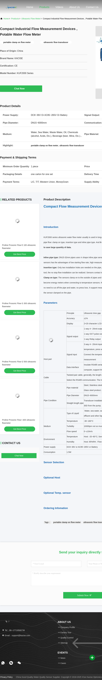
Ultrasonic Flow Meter (30, 19)
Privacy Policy (6, 677)
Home (29, 7)
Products (44, 7)
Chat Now (21, 88)
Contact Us (92, 7)
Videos (59, 7)
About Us (74, 7)
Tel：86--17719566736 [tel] (13, 630)
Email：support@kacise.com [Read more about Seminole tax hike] (16, 635)
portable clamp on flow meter (67, 522)
